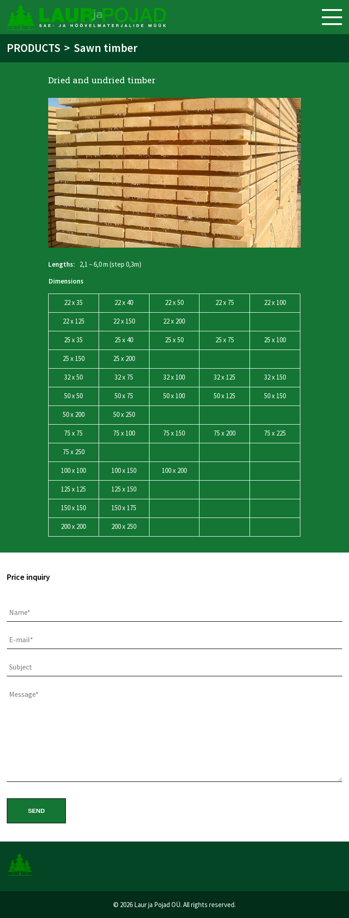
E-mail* (21, 639)
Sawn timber (106, 48)
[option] (174, 173)
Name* (19, 612)
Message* (24, 694)
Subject (20, 666)
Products (33, 48)
